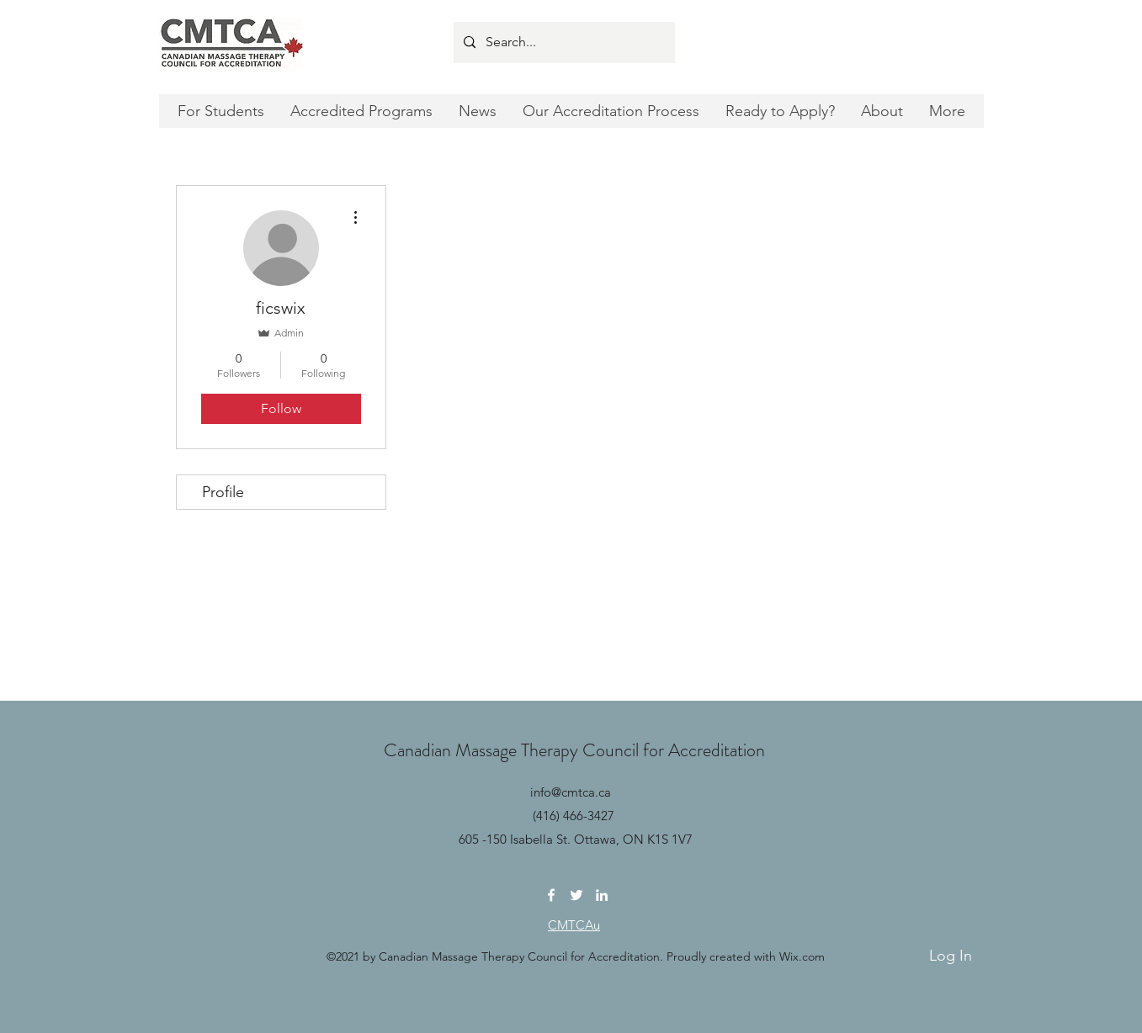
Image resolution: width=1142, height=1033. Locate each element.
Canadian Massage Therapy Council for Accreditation (574, 750)
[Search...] (563, 42)
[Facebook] (551, 895)
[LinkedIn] (601, 895)
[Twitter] (576, 895)
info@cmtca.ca (570, 792)
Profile (223, 492)
